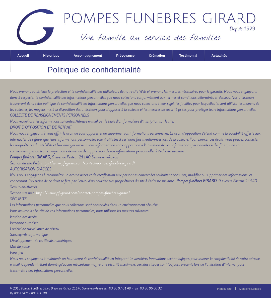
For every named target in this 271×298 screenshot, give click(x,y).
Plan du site (224, 288)
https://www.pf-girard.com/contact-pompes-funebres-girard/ (88, 163)
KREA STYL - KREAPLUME (31, 293)
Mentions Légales (250, 288)
